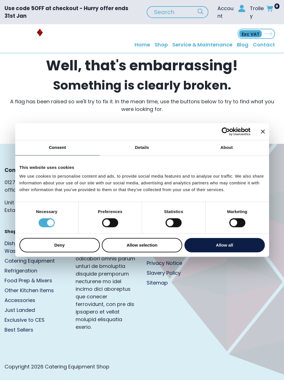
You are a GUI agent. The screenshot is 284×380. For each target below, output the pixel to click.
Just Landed (20, 310)
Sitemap (157, 282)
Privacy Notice (164, 263)
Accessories (20, 300)
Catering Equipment (30, 260)
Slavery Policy (164, 272)
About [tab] (227, 147)
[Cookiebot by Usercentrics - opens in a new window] (225, 131)
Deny (59, 245)
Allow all (224, 245)
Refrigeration (21, 270)
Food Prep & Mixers (28, 280)
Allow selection (142, 245)
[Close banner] (263, 131)
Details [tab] (142, 147)
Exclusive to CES (25, 319)
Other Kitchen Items (29, 290)
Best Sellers (19, 329)
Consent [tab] (57, 147)
